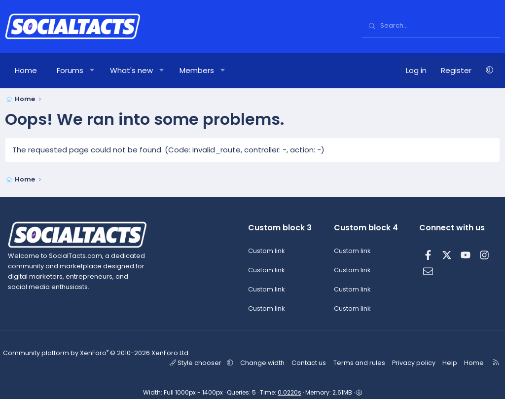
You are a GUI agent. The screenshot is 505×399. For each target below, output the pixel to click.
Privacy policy (413, 362)
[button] (92, 70)
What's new (131, 70)
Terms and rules (361, 362)
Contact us (313, 362)
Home (26, 70)
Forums (70, 70)
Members (197, 70)
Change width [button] (267, 362)
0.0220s (289, 392)
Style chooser (204, 362)
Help (447, 362)
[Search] (431, 26)
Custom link (266, 251)
